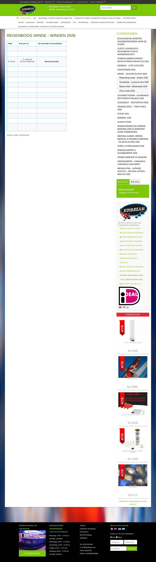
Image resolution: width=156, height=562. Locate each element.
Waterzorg (66, 22)
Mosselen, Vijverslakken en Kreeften (55, 18)
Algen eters (124, 122)
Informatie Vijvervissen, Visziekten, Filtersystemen (41, 27)
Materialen (83, 22)
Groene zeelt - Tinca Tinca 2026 (131, 108)
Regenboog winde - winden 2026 (133, 78)
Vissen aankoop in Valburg (132, 157)
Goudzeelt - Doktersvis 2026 (132, 103)
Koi (35, 18)
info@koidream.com (89, 547)
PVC (74, 22)
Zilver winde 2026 (127, 91)
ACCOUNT (123, 182)
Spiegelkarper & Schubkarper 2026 (127, 151)
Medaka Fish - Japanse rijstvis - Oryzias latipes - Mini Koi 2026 (131, 171)
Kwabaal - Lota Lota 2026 (130, 66)
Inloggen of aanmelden (61, 7)
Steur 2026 (123, 114)
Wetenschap (49, 2)
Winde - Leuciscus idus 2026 (132, 74)
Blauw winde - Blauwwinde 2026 (133, 86)
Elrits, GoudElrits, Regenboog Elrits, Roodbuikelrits (128, 51)
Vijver (21, 22)
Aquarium (30, 22)
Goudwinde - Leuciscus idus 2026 (134, 82)
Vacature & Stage (82, 2)
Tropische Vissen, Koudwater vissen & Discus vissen (97, 18)
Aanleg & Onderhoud (97, 2)
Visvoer (40, 22)
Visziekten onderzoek (126, 22)
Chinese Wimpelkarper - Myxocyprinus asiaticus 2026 (133, 60)
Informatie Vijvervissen (65, 2)
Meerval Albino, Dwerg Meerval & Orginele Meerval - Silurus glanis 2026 (133, 139)
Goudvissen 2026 (126, 70)
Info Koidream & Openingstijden (31, 2)
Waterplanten (129, 18)
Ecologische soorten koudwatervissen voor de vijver (132, 41)
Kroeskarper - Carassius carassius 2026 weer (131, 162)
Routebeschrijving (32, 553)
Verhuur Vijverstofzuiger (102, 22)
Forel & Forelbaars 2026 (130, 146)
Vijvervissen (25, 18)
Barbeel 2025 (124, 118)
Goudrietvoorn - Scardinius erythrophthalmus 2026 (133, 96)
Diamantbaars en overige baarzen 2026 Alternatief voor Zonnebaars (131, 129)
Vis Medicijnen (52, 22)
